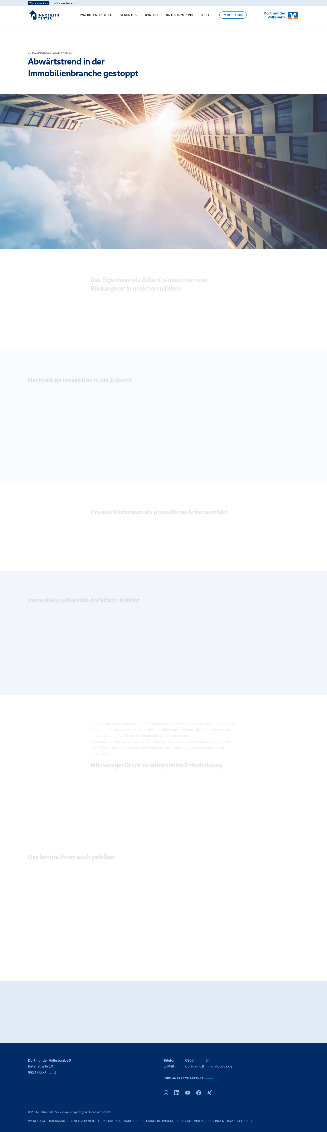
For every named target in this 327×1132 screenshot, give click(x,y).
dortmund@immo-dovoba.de (208, 1066)
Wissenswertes (62, 52)
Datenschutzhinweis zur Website (74, 1121)
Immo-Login (233, 15)
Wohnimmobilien (38, 3)
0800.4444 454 (197, 1060)
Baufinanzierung (179, 15)
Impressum (36, 1121)
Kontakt (151, 15)
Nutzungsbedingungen (160, 1121)
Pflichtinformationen (120, 1121)
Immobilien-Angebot (96, 15)
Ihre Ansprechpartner (184, 1078)
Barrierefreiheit (240, 1121)
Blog (205, 15)
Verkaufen (128, 15)
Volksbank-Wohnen (64, 3)
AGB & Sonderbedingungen (203, 1121)
